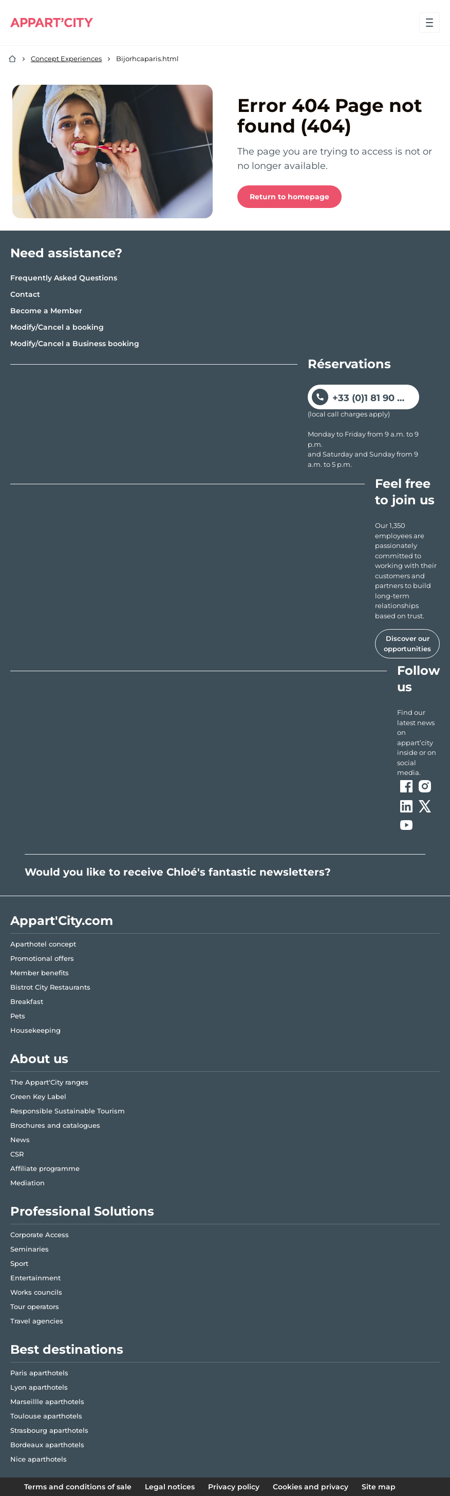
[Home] (12, 59)
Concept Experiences (66, 58)
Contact (25, 294)
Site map (379, 1486)
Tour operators (34, 1306)
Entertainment (35, 1278)
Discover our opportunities (407, 643)
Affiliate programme (45, 1168)
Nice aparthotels (38, 1459)
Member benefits (39, 973)
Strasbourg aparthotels (49, 1430)
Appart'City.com (61, 920)
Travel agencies (36, 1321)
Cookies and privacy (310, 1486)
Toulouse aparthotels (46, 1416)
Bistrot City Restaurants (50, 987)
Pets (17, 1016)
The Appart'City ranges (49, 1082)
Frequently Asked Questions (63, 277)
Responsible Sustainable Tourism (67, 1111)
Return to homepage (289, 196)
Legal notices (170, 1486)
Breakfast (26, 1001)
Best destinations (66, 1349)
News (20, 1139)
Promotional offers (42, 958)
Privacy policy (233, 1486)
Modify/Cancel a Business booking (74, 343)
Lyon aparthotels (39, 1387)
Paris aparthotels (39, 1373)
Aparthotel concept (43, 944)
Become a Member (46, 310)
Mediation (27, 1183)
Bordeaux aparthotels (47, 1445)
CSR (17, 1154)
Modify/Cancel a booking (57, 327)
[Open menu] (429, 22)
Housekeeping (35, 1030)
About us (39, 1058)
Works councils (36, 1292)
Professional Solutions (82, 1211)
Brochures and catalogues (55, 1125)
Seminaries (29, 1249)
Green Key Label (38, 1096)
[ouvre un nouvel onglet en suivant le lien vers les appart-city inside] (418, 743)
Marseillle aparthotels (47, 1401)
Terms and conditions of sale (78, 1486)
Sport (19, 1263)
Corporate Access (39, 1234)
